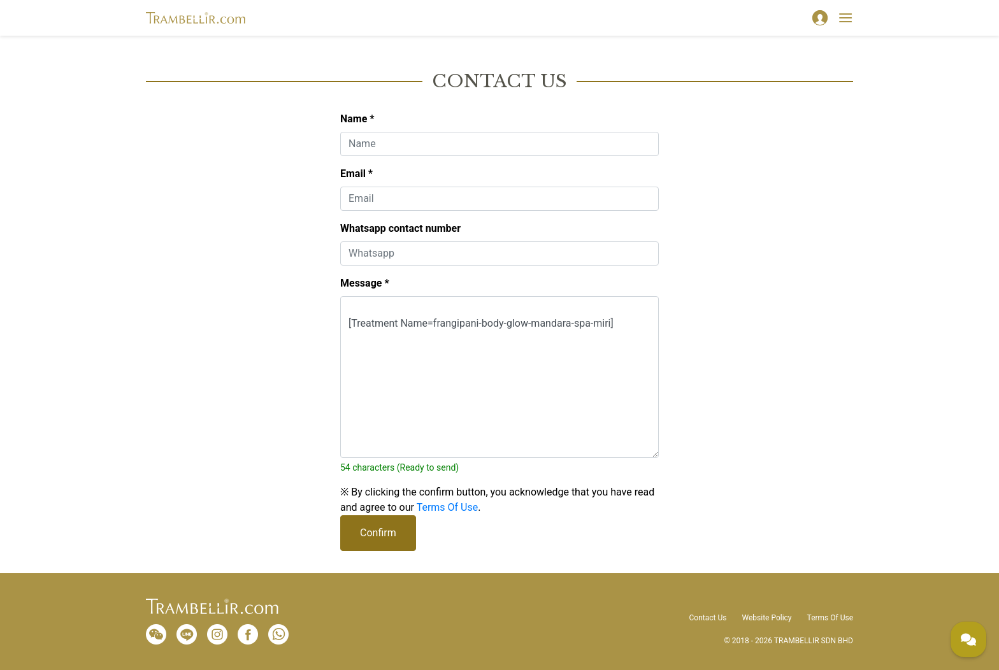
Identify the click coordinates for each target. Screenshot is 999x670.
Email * (356, 174)
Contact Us (708, 618)
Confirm (378, 533)
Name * (357, 119)
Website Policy (766, 618)
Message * (364, 283)
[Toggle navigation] (845, 17)
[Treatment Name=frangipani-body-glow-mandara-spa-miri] (499, 377)
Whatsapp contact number (400, 228)
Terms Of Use (447, 507)
